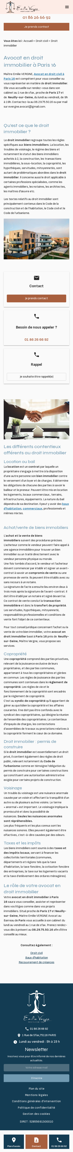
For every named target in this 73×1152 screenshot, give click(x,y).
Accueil (28, 41)
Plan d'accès (13, 1146)
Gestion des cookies (36, 1114)
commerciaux (32, 508)
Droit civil (42, 41)
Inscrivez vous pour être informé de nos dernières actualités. (36, 1058)
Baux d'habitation (36, 958)
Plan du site (37, 1089)
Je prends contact (36, 26)
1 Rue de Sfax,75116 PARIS (39, 1035)
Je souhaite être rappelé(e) (36, 377)
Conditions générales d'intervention (36, 1101)
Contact (36, 1146)
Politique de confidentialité (36, 1108)
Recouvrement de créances (36, 962)
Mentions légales (36, 1095)
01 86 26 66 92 (37, 17)
